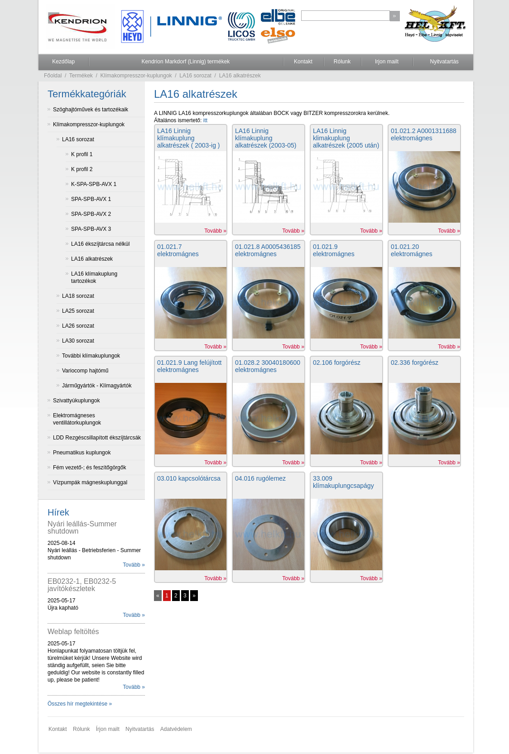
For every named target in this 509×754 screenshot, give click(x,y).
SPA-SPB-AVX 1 (91, 199)
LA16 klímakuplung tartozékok (94, 277)
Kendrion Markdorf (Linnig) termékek (186, 61)
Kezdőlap (63, 61)
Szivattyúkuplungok (76, 400)
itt (205, 120)
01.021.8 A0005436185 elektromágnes (268, 250)
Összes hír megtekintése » (80, 704)
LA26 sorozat (78, 326)
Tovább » (134, 565)
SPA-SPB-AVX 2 (91, 214)
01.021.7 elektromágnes (178, 250)
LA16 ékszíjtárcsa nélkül (100, 244)
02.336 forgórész (414, 362)
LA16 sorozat (195, 75)
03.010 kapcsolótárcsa (189, 478)
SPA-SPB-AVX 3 (91, 229)
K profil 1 (81, 154)
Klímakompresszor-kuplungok (136, 75)
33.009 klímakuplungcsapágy (343, 482)
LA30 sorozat (78, 341)
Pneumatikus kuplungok (81, 452)
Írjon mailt (108, 729)
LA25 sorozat (78, 311)
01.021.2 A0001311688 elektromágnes (423, 134)
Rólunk (342, 61)
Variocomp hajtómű (85, 370)
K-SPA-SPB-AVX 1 (93, 184)
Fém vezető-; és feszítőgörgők (89, 467)
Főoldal (53, 75)
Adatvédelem (176, 729)
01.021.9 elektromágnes (334, 250)
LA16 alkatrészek (240, 75)
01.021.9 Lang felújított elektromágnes (189, 366)
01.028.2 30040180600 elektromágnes (267, 366)
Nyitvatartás (444, 61)
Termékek (81, 75)
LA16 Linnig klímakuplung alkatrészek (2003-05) (265, 138)
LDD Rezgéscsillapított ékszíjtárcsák (97, 437)
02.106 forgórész (336, 362)
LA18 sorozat (78, 296)
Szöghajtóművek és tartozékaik (90, 109)
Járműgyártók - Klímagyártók (96, 385)
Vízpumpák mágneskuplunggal (90, 482)
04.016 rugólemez (260, 478)
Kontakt (303, 61)
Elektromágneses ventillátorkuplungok (77, 419)
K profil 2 (81, 169)
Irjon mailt (387, 61)
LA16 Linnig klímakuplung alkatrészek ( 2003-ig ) (188, 138)
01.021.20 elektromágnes (411, 250)
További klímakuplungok (91, 356)
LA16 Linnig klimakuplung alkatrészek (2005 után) (346, 138)
